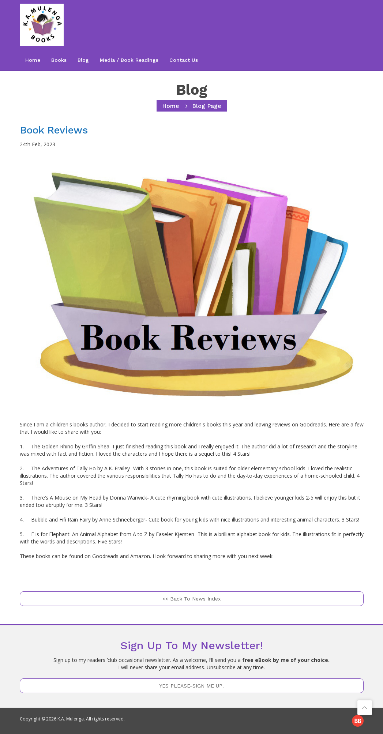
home (170, 105)
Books (59, 60)
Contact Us (183, 60)
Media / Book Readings (129, 60)
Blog (83, 60)
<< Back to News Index (191, 599)
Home (32, 60)
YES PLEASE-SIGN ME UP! (191, 686)
